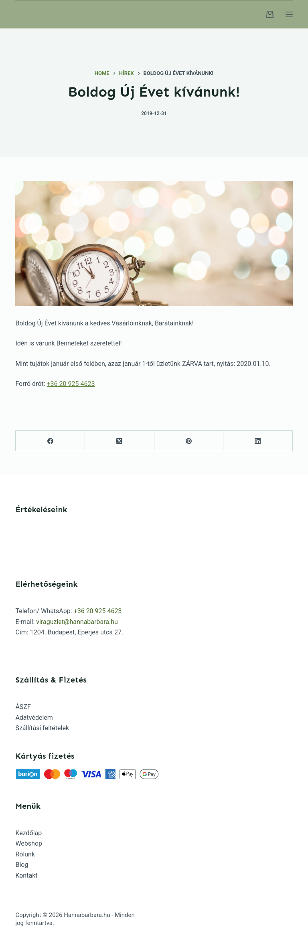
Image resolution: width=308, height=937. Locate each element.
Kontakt (26, 875)
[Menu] (289, 14)
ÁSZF (22, 707)
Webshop (28, 843)
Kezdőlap (28, 833)
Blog (21, 864)
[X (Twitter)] (119, 441)
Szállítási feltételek (42, 728)
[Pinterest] (189, 441)
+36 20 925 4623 (71, 384)
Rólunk (25, 854)
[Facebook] (50, 441)
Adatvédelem (34, 717)
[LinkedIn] (258, 441)
